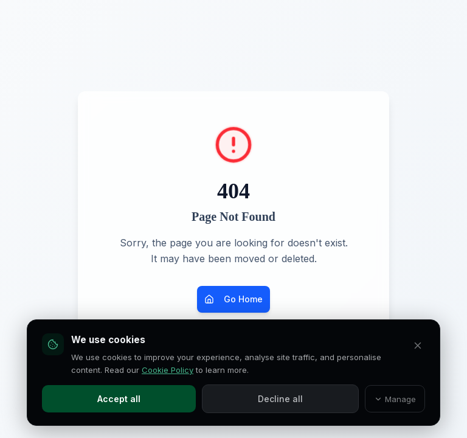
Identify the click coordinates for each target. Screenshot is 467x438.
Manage (395, 399)
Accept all (118, 399)
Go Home (233, 299)
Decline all (280, 399)
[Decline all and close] (417, 345)
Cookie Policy (167, 370)
